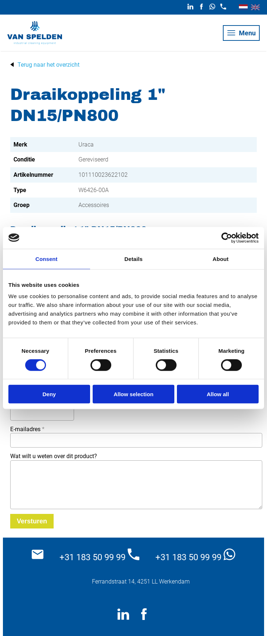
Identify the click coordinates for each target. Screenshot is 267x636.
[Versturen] (32, 521)
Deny (49, 394)
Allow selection (133, 394)
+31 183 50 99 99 (99, 555)
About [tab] (221, 258)
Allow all (218, 394)
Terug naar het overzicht (49, 64)
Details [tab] (133, 258)
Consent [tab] (46, 258)
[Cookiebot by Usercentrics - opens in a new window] (227, 237)
